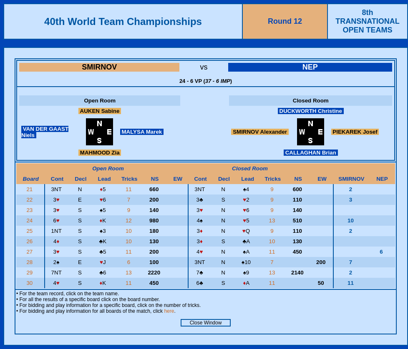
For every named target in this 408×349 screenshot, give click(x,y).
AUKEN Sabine (99, 111)
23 (30, 210)
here (169, 311)
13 (273, 220)
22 (30, 200)
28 (30, 262)
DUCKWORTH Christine (311, 111)
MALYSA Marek (142, 132)
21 (30, 189)
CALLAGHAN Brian (311, 153)
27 (30, 252)
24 (30, 220)
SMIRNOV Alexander (259, 132)
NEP (310, 67)
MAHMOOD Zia (99, 153)
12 (129, 220)
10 (129, 231)
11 (129, 189)
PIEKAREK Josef (355, 132)
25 (30, 231)
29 (30, 272)
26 (30, 241)
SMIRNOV (99, 67)
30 (30, 283)
